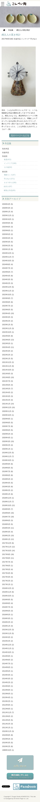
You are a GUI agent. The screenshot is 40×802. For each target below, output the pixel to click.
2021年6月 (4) (7, 385)
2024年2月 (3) (7, 283)
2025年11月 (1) (8, 215)
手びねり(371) (9, 179)
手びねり (33, 39)
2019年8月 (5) (7, 468)
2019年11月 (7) (8, 456)
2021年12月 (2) (8, 362)
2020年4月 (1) (7, 438)
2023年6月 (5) (7, 309)
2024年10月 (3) (8, 261)
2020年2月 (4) (7, 445)
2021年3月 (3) (7, 396)
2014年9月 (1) (7, 656)
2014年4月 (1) (7, 675)
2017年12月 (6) (8, 543)
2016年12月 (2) (8, 588)
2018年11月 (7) (8, 502)
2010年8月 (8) (7, 735)
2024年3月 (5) (7, 279)
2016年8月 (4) (7, 603)
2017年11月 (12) (8, 547)
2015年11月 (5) (8, 633)
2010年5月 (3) (7, 739)
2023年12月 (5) (8, 287)
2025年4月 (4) (7, 238)
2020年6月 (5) (7, 430)
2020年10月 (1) (8, 415)
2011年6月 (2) (7, 716)
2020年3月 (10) (8, 441)
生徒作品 (17, 39)
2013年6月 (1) (7, 694)
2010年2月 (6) (7, 746)
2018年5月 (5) (7, 524)
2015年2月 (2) (7, 641)
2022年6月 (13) (8, 340)
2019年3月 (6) (7, 486)
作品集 (6, 143)
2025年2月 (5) (7, 245)
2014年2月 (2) (7, 682)
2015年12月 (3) (8, 630)
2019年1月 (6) (7, 494)
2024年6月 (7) (7, 272)
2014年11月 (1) (8, 648)
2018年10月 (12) (8, 505)
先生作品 (5, 149)
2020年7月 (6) (7, 426)
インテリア (25, 39)
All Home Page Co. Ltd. (21, 798)
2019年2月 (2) (7, 490)
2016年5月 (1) (7, 614)
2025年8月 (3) (7, 227)
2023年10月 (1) (8, 294)
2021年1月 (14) (8, 404)
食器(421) (7, 159)
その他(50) (8, 167)
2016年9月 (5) (7, 599)
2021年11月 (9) (8, 366)
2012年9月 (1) (7, 705)
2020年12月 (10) (8, 407)
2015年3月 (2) (7, 637)
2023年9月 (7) (7, 298)
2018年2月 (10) (8, 535)
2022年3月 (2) (7, 351)
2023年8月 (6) (7, 302)
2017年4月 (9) (7, 573)
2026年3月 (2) (7, 208)
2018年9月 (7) (7, 509)
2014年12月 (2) (8, 645)
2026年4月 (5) (7, 204)
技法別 (4, 172)
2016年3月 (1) (7, 618)
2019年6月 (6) (7, 475)
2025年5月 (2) (7, 234)
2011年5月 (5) (7, 720)
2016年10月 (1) (8, 596)
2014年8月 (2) (7, 660)
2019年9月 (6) (7, 464)
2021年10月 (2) (8, 370)
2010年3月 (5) (7, 742)
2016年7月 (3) (7, 607)
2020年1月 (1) (7, 449)
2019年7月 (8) (7, 471)
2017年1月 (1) (7, 584)
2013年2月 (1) (7, 701)
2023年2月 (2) (7, 321)
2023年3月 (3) (7, 317)
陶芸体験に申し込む (20, 776)
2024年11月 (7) (8, 257)
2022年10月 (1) (8, 332)
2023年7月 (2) (7, 306)
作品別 (4, 156)
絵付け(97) (8, 186)
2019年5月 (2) (7, 479)
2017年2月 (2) (7, 581)
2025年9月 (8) (7, 223)
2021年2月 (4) (7, 400)
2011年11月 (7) (8, 712)
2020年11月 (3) (8, 411)
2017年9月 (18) (8, 554)
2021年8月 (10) (8, 377)
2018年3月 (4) (7, 532)
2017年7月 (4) (7, 562)
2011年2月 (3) (7, 724)
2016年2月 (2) (7, 622)
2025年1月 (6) (7, 249)
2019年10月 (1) (8, 460)
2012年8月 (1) (7, 709)
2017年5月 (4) (7, 569)
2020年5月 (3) (7, 434)
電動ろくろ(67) (9, 175)
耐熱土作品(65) (9, 190)
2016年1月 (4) (7, 626)
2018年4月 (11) (8, 528)
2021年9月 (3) (7, 373)
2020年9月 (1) (7, 419)
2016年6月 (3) (7, 611)
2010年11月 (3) (8, 731)
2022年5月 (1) (7, 343)
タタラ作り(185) (10, 182)
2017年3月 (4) (7, 577)
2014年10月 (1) (8, 652)
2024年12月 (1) (8, 253)
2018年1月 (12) (8, 539)
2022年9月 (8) (7, 336)
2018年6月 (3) (7, 520)
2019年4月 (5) (7, 483)
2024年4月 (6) (7, 276)
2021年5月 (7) (7, 389)
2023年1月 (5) (7, 325)
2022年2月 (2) (7, 355)
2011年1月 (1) (7, 727)
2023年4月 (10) (8, 313)
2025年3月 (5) (7, 242)
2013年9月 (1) (7, 686)
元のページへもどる (20, 135)
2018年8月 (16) (8, 513)
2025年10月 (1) (8, 219)
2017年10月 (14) (8, 550)
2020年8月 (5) (7, 422)
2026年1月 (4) (7, 212)
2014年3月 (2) (7, 678)
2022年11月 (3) (8, 328)
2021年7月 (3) (7, 381)
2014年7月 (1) (7, 663)
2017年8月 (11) (8, 558)
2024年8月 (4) (7, 264)
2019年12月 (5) (8, 453)
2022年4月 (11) (8, 347)
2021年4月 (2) (7, 392)
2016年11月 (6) (8, 592)
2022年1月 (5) (7, 358)
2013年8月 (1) (7, 690)
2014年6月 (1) (7, 667)
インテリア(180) (10, 163)
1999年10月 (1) (8, 750)
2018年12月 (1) (8, 498)
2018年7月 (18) (8, 517)
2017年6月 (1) (7, 566)
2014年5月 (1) (7, 671)
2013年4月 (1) (7, 697)
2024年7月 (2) (7, 268)
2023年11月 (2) (8, 291)
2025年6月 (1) (7, 230)
